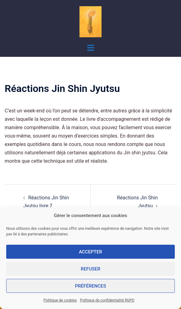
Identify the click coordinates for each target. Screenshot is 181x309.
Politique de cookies (60, 300)
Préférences (90, 286)
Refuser (90, 269)
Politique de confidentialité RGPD (107, 300)
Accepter (90, 252)
